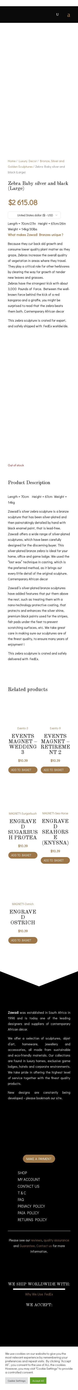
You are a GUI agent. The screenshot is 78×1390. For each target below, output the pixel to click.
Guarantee (27, 1245)
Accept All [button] (38, 1380)
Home (12, 161)
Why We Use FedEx (39, 1294)
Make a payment (39, 1159)
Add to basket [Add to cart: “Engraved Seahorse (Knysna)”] (54, 860)
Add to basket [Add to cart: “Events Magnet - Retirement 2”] (54, 770)
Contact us (44, 1245)
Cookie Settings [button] (16, 1380)
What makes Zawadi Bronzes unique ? (36, 234)
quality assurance (56, 1240)
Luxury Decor (28, 161)
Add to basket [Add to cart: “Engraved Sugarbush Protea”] (21, 855)
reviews (36, 1240)
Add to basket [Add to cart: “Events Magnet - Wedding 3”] (21, 770)
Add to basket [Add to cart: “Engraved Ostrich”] (21, 940)
